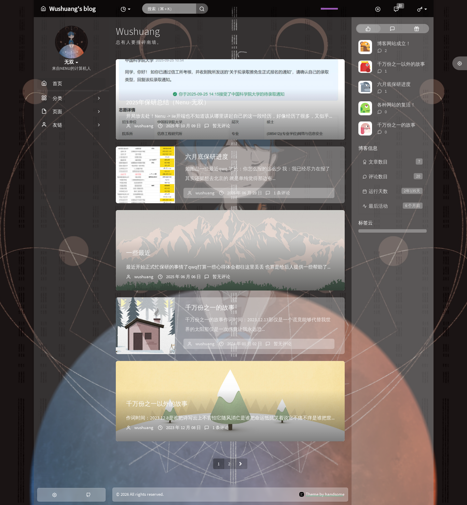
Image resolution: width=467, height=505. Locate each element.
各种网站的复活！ (396, 105)
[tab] (368, 28)
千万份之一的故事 (209, 307)
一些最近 (138, 253)
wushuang (143, 126)
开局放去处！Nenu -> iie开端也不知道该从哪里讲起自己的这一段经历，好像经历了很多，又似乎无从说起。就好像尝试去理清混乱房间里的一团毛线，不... (289, 116)
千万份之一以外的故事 (157, 403)
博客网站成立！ (394, 43)
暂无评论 (221, 126)
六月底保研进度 (206, 156)
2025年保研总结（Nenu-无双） (168, 102)
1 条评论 (282, 193)
